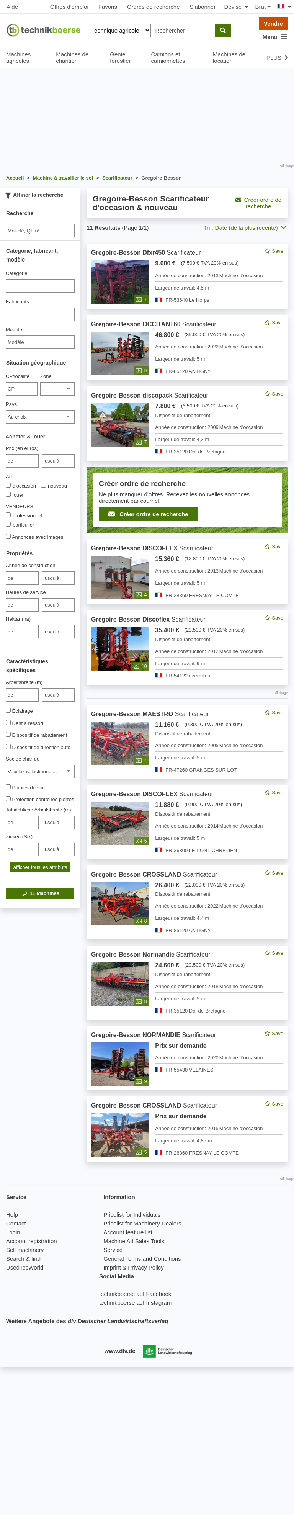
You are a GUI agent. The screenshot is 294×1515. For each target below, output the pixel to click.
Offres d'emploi (69, 6)
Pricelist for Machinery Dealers (142, 1223)
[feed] (187, 703)
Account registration (31, 1241)
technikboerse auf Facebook (135, 1294)
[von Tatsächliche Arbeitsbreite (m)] (22, 822)
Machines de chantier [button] (72, 57)
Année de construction (30, 565)
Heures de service (26, 592)
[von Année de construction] (22, 578)
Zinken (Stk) (19, 836)
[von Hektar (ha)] (22, 631)
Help (12, 1214)
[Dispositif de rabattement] (8, 734)
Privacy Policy (145, 1267)
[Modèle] (40, 342)
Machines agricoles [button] (18, 57)
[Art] (8, 485)
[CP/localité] (22, 389)
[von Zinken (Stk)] (22, 849)
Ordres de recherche (153, 6)
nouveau (54, 486)
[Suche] (40, 230)
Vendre (273, 23)
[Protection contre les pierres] (8, 798)
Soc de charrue (22, 759)
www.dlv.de (120, 1351)
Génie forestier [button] (120, 57)
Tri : (208, 227)
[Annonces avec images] (8, 536)
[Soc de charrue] (40, 771)
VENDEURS (19, 506)
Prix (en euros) (22, 448)
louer (15, 495)
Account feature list (127, 1232)
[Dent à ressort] (8, 722)
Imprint (112, 1267)
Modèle (14, 329)
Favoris (107, 6)
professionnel (24, 515)
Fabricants (17, 301)
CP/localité (17, 376)
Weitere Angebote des (87, 1321)
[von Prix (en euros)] (22, 461)
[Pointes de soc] (8, 786)
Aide (12, 6)
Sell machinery (25, 1250)
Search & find (23, 1258)
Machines (40, 893)
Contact (16, 1223)
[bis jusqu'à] (58, 461)
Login (13, 1232)
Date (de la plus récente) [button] (250, 227)
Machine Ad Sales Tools (133, 1241)
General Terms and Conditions (142, 1258)
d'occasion (21, 486)
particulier (20, 525)
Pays (11, 404)
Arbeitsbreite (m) (24, 682)
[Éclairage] (8, 710)
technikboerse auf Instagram (135, 1302)
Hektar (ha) (18, 619)
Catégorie (16, 273)
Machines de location (229, 57)
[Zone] (57, 389)
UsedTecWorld (24, 1267)
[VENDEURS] (8, 514)
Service (112, 1250)
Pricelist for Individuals (131, 1214)
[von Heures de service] (22, 605)
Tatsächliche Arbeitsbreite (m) (38, 810)
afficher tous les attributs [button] (40, 867)
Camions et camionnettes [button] (168, 57)
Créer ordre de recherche (258, 202)
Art (9, 476)
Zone (46, 376)
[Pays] (40, 417)
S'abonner (203, 6)
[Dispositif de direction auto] (8, 746)
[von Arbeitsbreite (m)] (22, 695)
